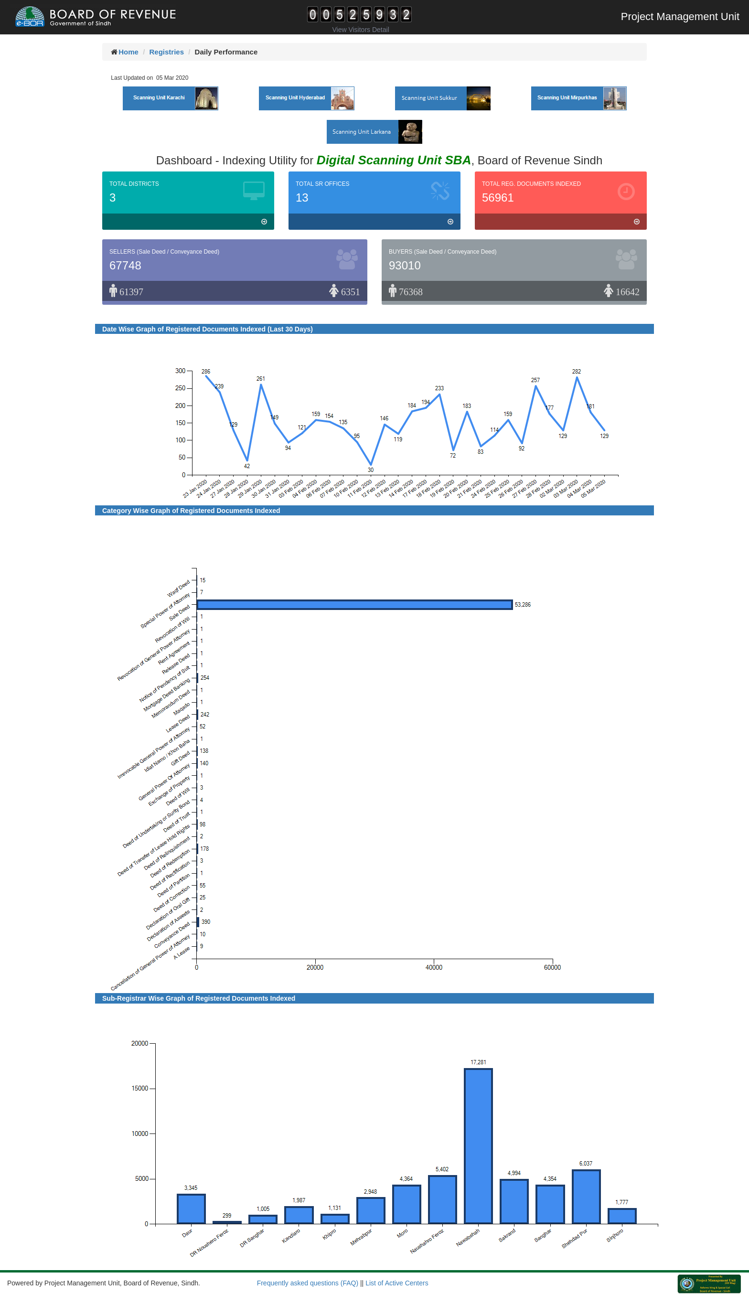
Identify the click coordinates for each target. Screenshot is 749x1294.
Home (128, 52)
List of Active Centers (396, 1283)
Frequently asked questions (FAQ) (307, 1283)
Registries (166, 52)
